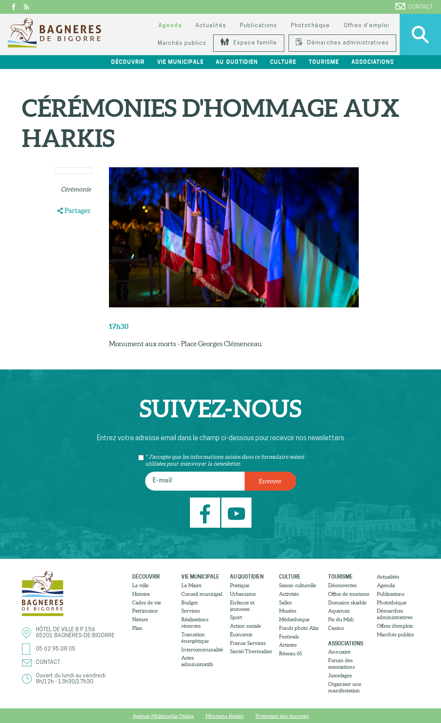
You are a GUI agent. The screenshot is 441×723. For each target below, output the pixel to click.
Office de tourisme (349, 594)
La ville (140, 585)
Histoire (141, 594)
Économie (241, 634)
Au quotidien (237, 62)
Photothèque (310, 25)
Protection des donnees (282, 716)
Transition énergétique (195, 638)
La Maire (191, 585)
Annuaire (339, 651)
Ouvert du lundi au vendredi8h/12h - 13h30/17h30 (71, 679)
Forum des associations (341, 663)
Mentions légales (224, 716)
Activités (289, 594)
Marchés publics (182, 43)
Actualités (211, 25)
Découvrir (128, 62)
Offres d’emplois (395, 626)
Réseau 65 (290, 653)
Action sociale (245, 626)
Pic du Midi (341, 619)
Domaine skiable (347, 602)
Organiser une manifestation (344, 687)
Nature (140, 619)
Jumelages (340, 675)
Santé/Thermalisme (251, 651)
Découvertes (342, 585)
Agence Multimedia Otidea (163, 716)
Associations (372, 62)
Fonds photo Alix (299, 628)
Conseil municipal (201, 594)
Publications (258, 25)
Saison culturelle (297, 585)
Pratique (239, 585)
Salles (285, 602)
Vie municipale (180, 62)
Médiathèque (294, 619)
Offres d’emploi (366, 25)
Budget (189, 602)
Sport (236, 617)
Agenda (170, 25)
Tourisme (324, 62)
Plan (137, 628)
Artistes (288, 645)
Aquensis (339, 610)
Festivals (289, 636)
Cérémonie (76, 189)
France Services (248, 643)
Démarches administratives (342, 43)
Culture (283, 62)
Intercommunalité (202, 649)
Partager (78, 210)
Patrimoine (145, 610)
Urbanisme (243, 594)
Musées (287, 610)
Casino (336, 628)
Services (190, 610)
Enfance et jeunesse (242, 606)
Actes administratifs (197, 661)
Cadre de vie (146, 602)
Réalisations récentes (194, 623)
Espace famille (248, 43)
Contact (414, 6)
